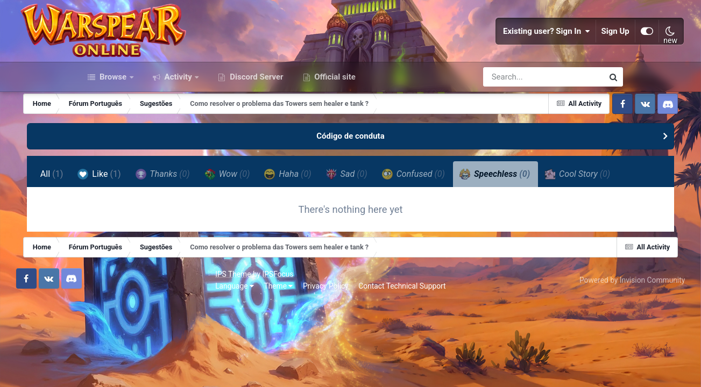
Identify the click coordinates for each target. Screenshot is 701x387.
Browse (113, 122)
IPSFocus (141, 354)
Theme (141, 366)
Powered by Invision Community (569, 360)
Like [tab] (150, 219)
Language (97, 366)
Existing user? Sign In (485, 53)
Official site (334, 122)
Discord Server (255, 122)
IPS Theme (96, 354)
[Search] (512, 122)
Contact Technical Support (264, 366)
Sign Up (554, 54)
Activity (178, 122)
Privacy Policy (188, 366)
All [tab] (103, 219)
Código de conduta (350, 182)
